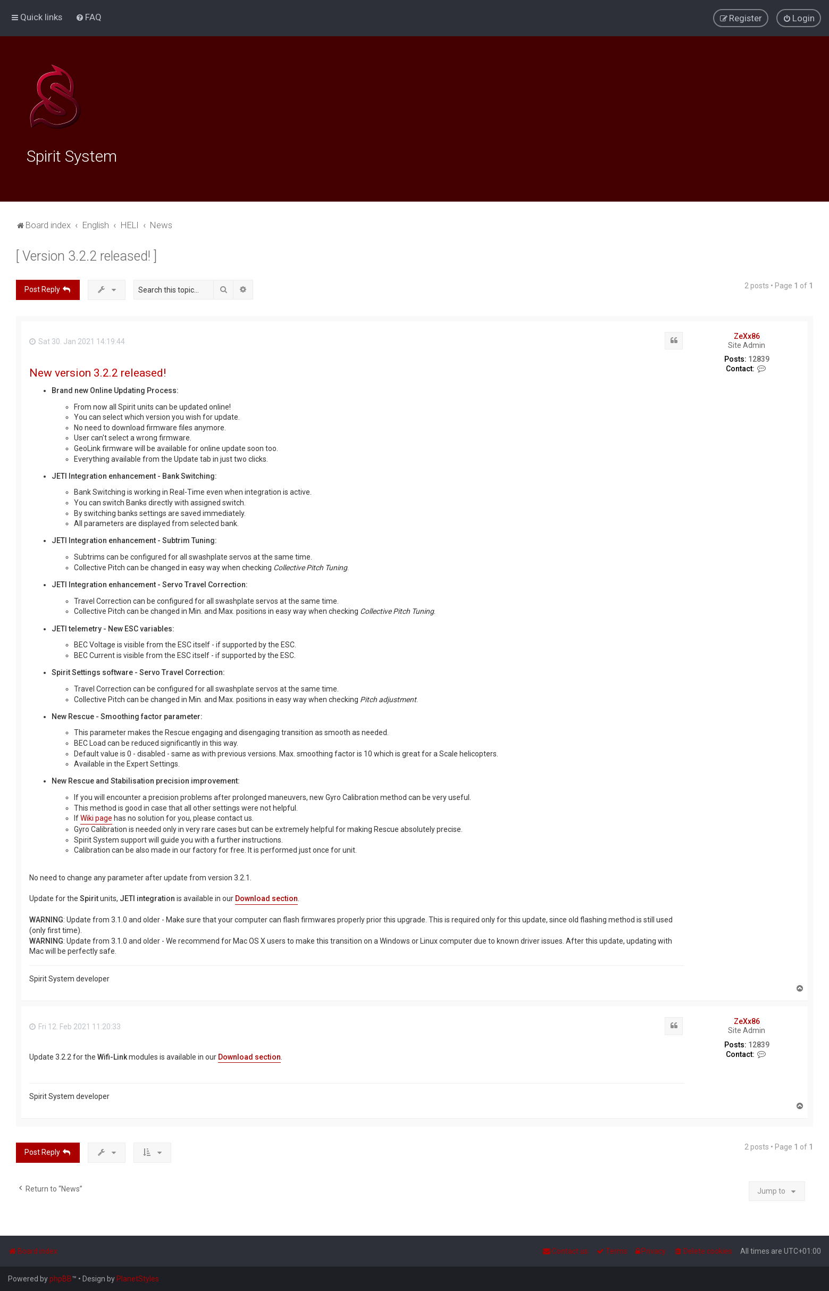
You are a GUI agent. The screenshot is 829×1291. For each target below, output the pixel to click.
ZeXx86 (747, 334)
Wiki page (96, 816)
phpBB (60, 1279)
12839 (758, 357)
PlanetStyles (137, 1279)
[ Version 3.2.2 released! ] (86, 254)
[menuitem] (88, 17)
